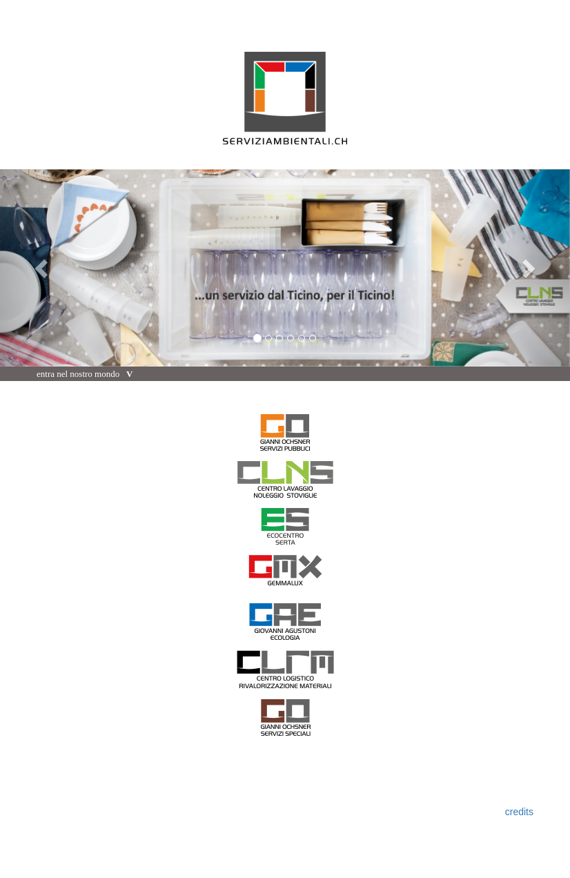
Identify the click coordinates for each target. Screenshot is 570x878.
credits (519, 811)
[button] (43, 268)
